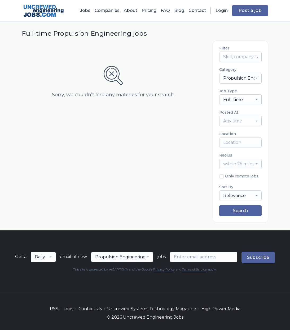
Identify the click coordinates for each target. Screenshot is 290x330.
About (130, 10)
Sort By (226, 187)
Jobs (85, 10)
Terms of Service (194, 269)
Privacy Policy (164, 269)
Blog (179, 10)
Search (240, 210)
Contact (197, 10)
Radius (225, 155)
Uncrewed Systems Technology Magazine (151, 308)
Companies (107, 10)
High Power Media (220, 308)
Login (222, 10)
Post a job (250, 10)
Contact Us (90, 308)
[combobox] (240, 78)
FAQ (165, 10)
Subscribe (258, 257)
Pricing (149, 10)
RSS (54, 308)
